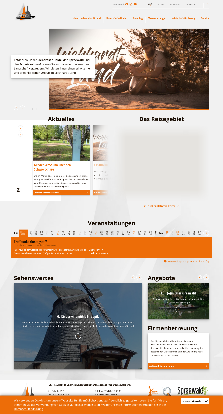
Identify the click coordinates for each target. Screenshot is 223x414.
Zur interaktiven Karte (161, 206)
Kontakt (161, 4)
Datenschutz (191, 4)
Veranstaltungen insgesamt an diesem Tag (186, 261)
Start (150, 4)
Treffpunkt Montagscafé (30, 241)
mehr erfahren (99, 253)
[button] (207, 4)
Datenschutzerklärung (28, 409)
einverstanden (195, 401)
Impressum (175, 4)
